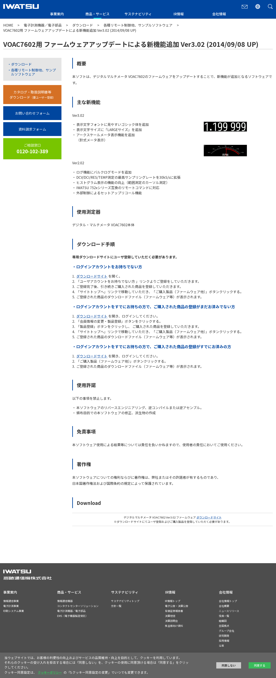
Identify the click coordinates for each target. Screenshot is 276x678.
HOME (8, 25)
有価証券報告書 (174, 611)
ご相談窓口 (32, 148)
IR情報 (178, 13)
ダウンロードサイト (91, 276)
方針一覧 (116, 606)
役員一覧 (224, 616)
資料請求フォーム (32, 129)
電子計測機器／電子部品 (43, 25)
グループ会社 (226, 630)
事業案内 (57, 13)
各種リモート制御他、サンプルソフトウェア (138, 25)
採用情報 (224, 640)
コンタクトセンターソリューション (78, 606)
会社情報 (219, 13)
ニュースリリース (229, 611)
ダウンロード (83, 25)
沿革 (221, 645)
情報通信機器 (65, 601)
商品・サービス (97, 13)
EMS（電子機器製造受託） (72, 616)
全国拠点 (224, 625)
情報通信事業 (11, 601)
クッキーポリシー (50, 672)
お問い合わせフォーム (32, 113)
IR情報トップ (172, 601)
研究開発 (224, 635)
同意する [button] (259, 665)
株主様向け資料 (174, 625)
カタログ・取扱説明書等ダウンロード (32, 94)
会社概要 (224, 606)
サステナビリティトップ (125, 601)
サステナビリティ (138, 13)
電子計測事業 (11, 606)
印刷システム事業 (13, 611)
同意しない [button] (229, 665)
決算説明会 (171, 621)
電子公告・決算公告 (176, 606)
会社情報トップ (228, 601)
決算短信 (170, 616)
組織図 (223, 621)
